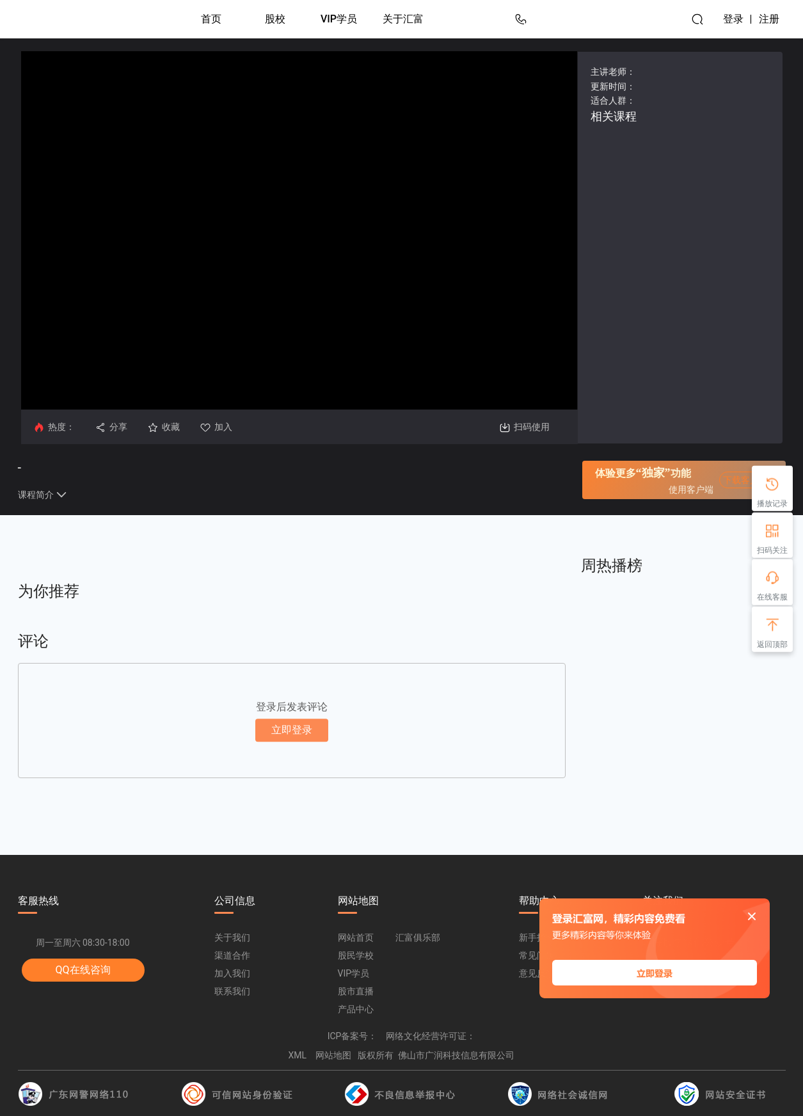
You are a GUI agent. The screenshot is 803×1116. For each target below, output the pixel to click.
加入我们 (232, 973)
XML (298, 1055)
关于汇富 (403, 19)
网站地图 (333, 1055)
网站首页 (356, 937)
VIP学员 (339, 19)
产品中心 (356, 1009)
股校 (275, 19)
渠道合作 (232, 955)
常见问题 (537, 955)
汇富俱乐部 (417, 937)
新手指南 (537, 937)
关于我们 (232, 937)
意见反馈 (537, 973)
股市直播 (356, 991)
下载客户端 (745, 480)
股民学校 (356, 955)
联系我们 (232, 991)
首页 (211, 19)
